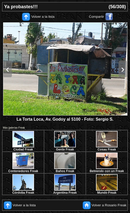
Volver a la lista (42, 17)
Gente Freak (65, 149)
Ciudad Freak (23, 149)
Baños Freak (65, 171)
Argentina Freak (65, 192)
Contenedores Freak (23, 171)
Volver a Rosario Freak (108, 205)
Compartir (96, 17)
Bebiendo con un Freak (107, 171)
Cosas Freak (107, 149)
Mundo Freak (107, 192)
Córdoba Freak (23, 192)
